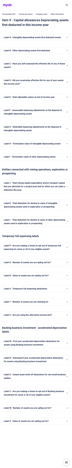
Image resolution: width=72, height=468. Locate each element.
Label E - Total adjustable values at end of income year (36, 97)
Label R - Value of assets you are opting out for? (36, 275)
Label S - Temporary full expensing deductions (36, 288)
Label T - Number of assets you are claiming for (36, 302)
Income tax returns (26, 14)
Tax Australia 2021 (9, 14)
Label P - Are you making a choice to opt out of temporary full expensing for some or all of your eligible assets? (36, 247)
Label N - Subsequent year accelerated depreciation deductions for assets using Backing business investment (36, 360)
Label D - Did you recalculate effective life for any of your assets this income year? (36, 82)
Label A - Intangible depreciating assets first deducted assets (36, 37)
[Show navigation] (66, 462)
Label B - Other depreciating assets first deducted (36, 50)
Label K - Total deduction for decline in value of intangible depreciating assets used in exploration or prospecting (36, 205)
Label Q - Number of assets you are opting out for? (36, 262)
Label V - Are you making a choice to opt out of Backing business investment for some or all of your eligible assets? (36, 393)
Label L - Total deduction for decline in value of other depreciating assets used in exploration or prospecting (36, 222)
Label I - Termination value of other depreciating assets (36, 157)
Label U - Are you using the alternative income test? (36, 315)
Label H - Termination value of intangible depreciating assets (36, 143)
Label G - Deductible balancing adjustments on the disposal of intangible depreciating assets (36, 129)
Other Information (57, 14)
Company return (41, 14)
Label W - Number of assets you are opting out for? (36, 408)
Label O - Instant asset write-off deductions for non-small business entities (36, 376)
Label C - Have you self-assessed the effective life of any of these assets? (36, 65)
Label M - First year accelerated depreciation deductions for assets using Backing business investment (36, 343)
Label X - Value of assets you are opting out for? (36, 421)
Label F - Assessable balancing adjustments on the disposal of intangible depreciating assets (36, 112)
